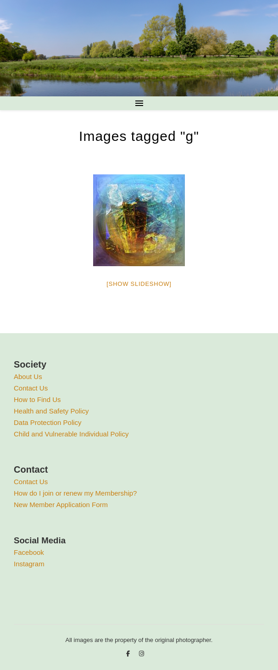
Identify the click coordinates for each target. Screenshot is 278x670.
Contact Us (31, 388)
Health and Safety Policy (51, 411)
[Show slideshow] (138, 283)
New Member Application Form (61, 504)
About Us (28, 376)
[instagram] (141, 653)
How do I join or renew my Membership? (75, 493)
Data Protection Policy (48, 422)
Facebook (29, 552)
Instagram (29, 564)
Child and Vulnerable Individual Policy (71, 434)
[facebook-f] (129, 653)
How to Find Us (37, 399)
